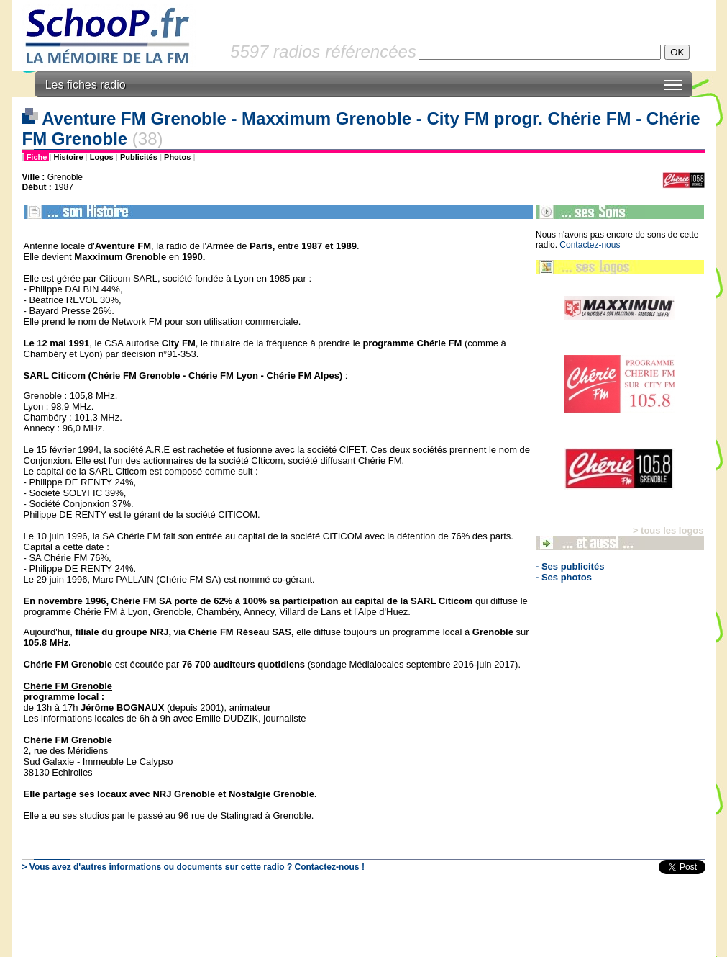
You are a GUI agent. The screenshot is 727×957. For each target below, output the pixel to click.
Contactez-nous (589, 245)
